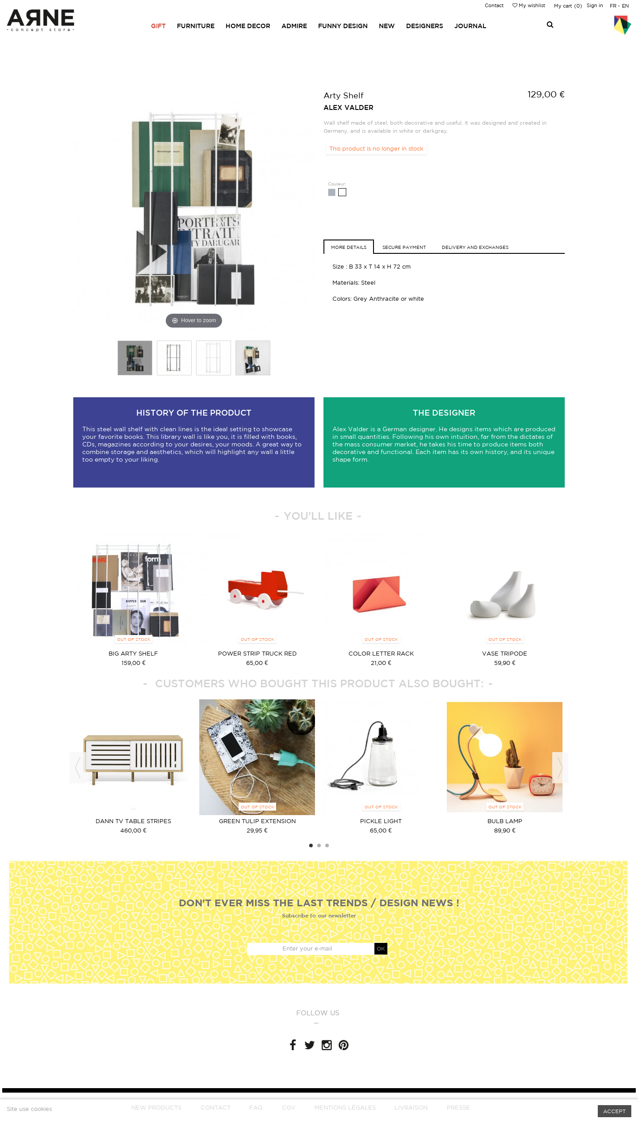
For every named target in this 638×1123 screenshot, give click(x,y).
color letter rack (381, 653)
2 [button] (319, 845)
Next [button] (560, 767)
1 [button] (311, 845)
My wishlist (528, 5)
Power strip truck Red (257, 653)
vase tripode (504, 653)
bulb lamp (504, 821)
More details (348, 247)
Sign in (595, 5)
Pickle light (381, 821)
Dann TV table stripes (133, 821)
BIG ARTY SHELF (133, 653)
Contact (494, 5)
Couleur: (338, 183)
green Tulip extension (257, 821)
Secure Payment (404, 247)
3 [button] (327, 845)
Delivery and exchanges (475, 247)
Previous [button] (78, 767)
